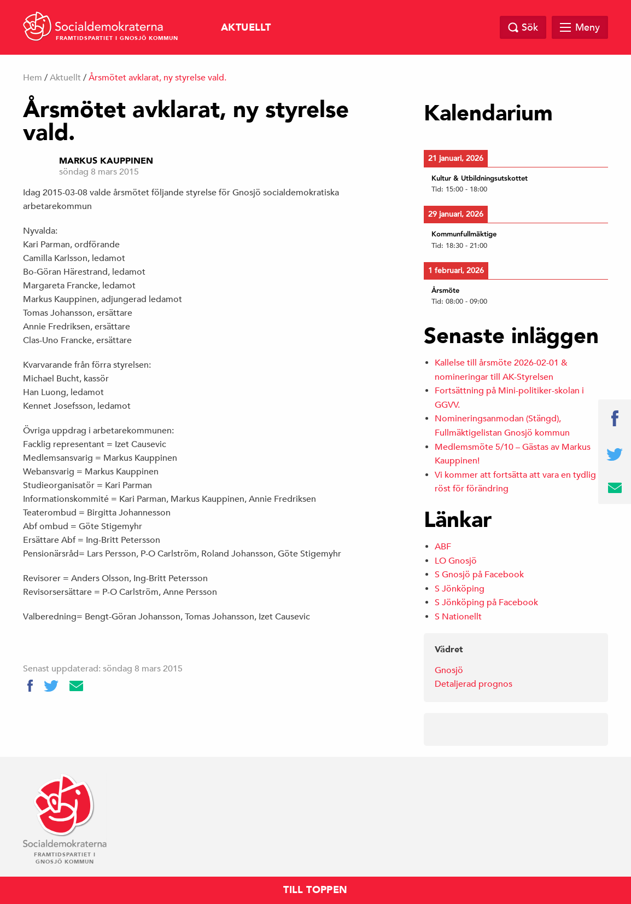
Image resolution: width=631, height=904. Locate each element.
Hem (32, 77)
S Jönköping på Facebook (486, 602)
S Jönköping (459, 588)
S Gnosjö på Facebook (479, 574)
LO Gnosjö (456, 560)
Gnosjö (449, 670)
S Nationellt (458, 616)
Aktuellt (246, 27)
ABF (443, 546)
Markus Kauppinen (106, 161)
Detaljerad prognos (473, 684)
